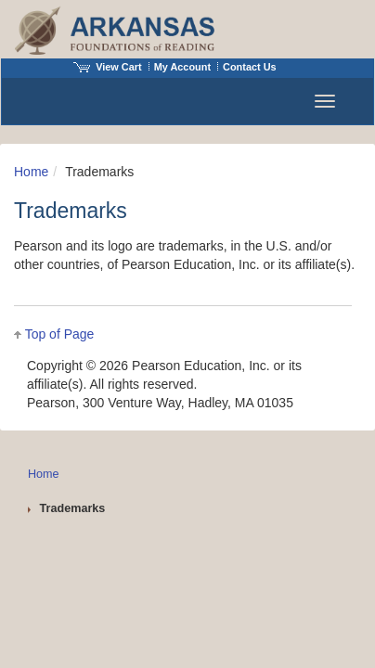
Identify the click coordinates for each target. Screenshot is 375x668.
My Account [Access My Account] (182, 66)
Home (31, 171)
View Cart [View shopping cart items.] (107, 66)
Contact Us (250, 66)
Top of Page (60, 334)
